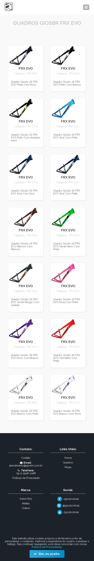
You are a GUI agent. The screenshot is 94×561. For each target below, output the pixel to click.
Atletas (26, 503)
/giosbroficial (71, 499)
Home (68, 457)
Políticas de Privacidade (26, 478)
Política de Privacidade (47, 547)
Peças (68, 467)
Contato (25, 457)
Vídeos (26, 508)
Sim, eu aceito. (49, 554)
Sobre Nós (26, 498)
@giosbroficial (71, 505)
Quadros (68, 462)
